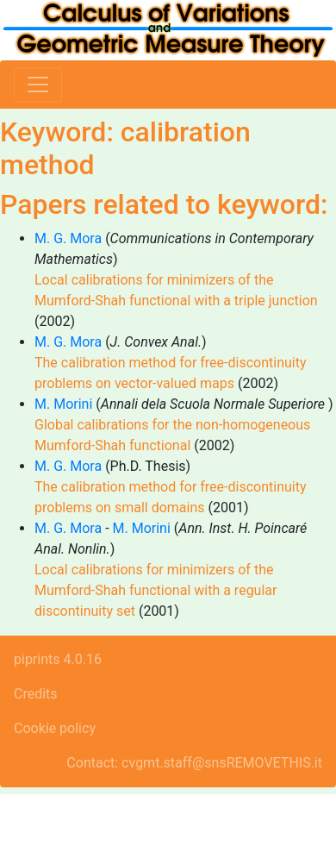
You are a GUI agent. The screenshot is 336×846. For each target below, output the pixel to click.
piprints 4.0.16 (58, 659)
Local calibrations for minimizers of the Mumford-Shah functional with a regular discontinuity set (155, 590)
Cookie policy (55, 728)
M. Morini (63, 404)
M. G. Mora (68, 238)
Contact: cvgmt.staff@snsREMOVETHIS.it (194, 763)
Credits (36, 694)
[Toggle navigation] (38, 84)
